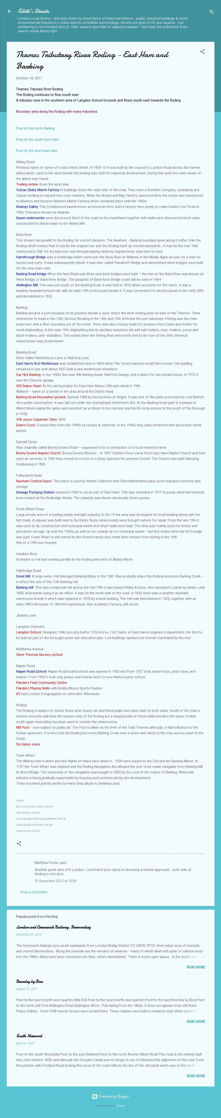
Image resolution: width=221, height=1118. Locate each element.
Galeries (120, 1105)
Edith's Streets (33, 11)
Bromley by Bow (29, 982)
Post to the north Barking (35, 128)
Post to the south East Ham (37, 139)
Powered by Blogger (110, 1096)
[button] (202, 52)
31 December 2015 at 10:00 (56, 881)
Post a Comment (34, 892)
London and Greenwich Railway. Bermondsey (53, 927)
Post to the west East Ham (37, 151)
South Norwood (29, 1036)
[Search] (211, 13)
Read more (196, 967)
